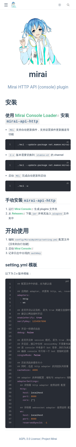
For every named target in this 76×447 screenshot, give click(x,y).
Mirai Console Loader (37, 115)
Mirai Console (24, 209)
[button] (6, 5)
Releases (18, 213)
